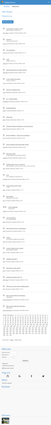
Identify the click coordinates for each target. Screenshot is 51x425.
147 (45, 329)
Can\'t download (12, 207)
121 (7, 328)
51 (43, 319)
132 (42, 328)
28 (30, 317)
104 (43, 324)
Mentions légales (7, 383)
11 (32, 315)
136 (10, 329)
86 (40, 322)
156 (29, 331)
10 (30, 315)
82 (30, 322)
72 (5, 322)
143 (33, 329)
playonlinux (8, 2)
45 (28, 319)
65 (33, 320)
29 (33, 317)
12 (35, 315)
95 (18, 324)
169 (26, 333)
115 (33, 326)
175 (45, 333)
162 (4, 333)
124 (17, 328)
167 (20, 333)
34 (45, 317)
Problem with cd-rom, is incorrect (15, 164)
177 (7, 335)
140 (23, 329)
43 (23, 319)
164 (10, 333)
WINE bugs (9, 117)
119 (46, 326)
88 (45, 322)
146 (42, 329)
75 (13, 322)
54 (5, 320)
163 (7, 333)
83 (33, 322)
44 (25, 319)
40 (15, 319)
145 (39, 329)
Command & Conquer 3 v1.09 (14, 29)
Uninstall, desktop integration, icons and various (19, 126)
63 (28, 320)
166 (17, 333)
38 (10, 319)
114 (30, 326)
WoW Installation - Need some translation (18, 135)
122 (10, 328)
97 (23, 324)
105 (47, 324)
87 (43, 322)
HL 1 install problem (11, 99)
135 (7, 329)
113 (27, 326)
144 (36, 329)
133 (45, 328)
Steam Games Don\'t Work (13, 186)
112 (24, 326)
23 (18, 317)
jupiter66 (5, 147)
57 (13, 320)
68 (40, 320)
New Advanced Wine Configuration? (16, 228)
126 (23, 328)
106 (5, 326)
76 (15, 322)
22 (15, 317)
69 (43, 320)
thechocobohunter (7, 300)
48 (35, 319)
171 (33, 333)
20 (10, 317)
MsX (4, 289)
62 (25, 320)
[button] (49, 2)
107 (8, 326)
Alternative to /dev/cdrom (13, 268)
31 (38, 317)
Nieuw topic (7, 22)
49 (38, 319)
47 (33, 319)
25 (23, 317)
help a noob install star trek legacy (15, 295)
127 (26, 328)
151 (14, 331)
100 (31, 324)
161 (45, 331)
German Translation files (13, 90)
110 (18, 326)
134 (4, 329)
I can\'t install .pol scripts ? (13, 79)
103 (40, 324)
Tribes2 (8, 237)
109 (14, 326)
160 (42, 331)
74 (10, 322)
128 (29, 328)
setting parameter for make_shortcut (16, 70)
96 (20, 324)
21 (13, 317)
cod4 (7, 59)
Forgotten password (8, 365)
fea (3, 138)
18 (5, 317)
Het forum (7, 6)
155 (26, 331)
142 (29, 329)
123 (14, 328)
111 (21, 326)
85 (38, 322)
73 (8, 322)
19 (8, 317)
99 (28, 324)
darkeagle (5, 72)
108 (11, 326)
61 (23, 320)
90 (5, 324)
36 (5, 319)
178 (10, 335)
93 (13, 324)
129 (33, 328)
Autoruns (8, 39)
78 (20, 322)
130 (36, 328)
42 (20, 319)
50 (40, 319)
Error (7, 175)
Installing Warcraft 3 (11, 259)
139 (20, 329)
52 (45, 319)
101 (34, 324)
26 (25, 317)
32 (40, 317)
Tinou (4, 83)
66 (35, 320)
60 (20, 320)
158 (36, 331)
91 (8, 324)
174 (42, 333)
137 (14, 329)
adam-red (5, 63)
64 (30, 320)
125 (20, 328)
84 (35, 322)
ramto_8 (5, 53)
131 (39, 328)
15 (42, 315)
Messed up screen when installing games (17, 286)
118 (43, 326)
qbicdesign (5, 101)
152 (17, 331)
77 (18, 322)
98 (25, 324)
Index (11, 340)
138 (17, 329)
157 (33, 331)
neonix (4, 43)
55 (8, 320)
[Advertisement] (25, 401)
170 (29, 333)
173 (39, 333)
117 (40, 326)
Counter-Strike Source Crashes (14, 248)
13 (37, 315)
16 (45, 315)
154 (23, 331)
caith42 (4, 211)
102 (37, 324)
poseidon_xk (6, 179)
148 (4, 331)
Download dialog (11, 108)
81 (28, 322)
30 (35, 317)
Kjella (4, 110)
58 (15, 320)
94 (15, 324)
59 (18, 320)
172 (36, 333)
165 (14, 333)
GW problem (9, 196)
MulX (4, 222)
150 (10, 331)
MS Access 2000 (10, 153)
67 (38, 320)
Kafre (4, 190)
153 (20, 331)
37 (8, 319)
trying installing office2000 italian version (17, 144)
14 (40, 315)
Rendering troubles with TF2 (14, 277)
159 (39, 331)
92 (10, 324)
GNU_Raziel (5, 33)
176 (4, 335)
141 (26, 329)
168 (23, 333)
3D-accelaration (10, 50)
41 (18, 319)
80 (25, 322)
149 (7, 331)
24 (20, 317)
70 (45, 320)
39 (13, 319)
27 (28, 317)
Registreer (5, 363)
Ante (4, 168)
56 (10, 320)
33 (43, 317)
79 (23, 322)
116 (37, 326)
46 (30, 319)
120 (4, 328)
